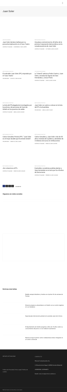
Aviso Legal (18, 369)
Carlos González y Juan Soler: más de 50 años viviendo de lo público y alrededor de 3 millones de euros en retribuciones (49, 139)
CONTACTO (38, 356)
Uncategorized (7, 39)
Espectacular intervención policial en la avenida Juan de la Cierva (43, 316)
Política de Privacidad (8, 369)
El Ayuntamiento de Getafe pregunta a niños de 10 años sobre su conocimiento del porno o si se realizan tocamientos (44, 327)
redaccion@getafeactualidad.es (47, 373)
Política (43, 39)
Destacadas (38, 39)
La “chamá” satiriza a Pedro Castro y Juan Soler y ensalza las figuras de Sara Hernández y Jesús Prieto (49, 76)
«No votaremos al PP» (10, 168)
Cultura (37, 71)
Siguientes (18, 186)
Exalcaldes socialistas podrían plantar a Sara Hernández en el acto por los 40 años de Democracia (49, 170)
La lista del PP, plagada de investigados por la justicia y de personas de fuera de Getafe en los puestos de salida (17, 107)
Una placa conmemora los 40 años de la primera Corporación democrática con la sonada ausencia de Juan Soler (48, 44)
